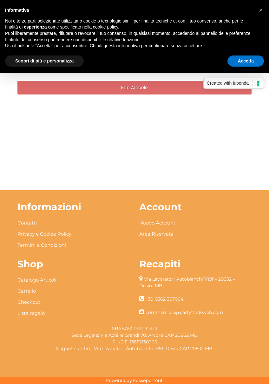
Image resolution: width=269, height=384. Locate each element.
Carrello (26, 291)
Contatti (27, 223)
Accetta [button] (246, 60)
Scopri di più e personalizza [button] (44, 60)
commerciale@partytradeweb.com (184, 312)
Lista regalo (31, 313)
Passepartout (148, 380)
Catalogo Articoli (36, 280)
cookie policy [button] (105, 26)
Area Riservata (156, 234)
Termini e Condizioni (41, 245)
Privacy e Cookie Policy (44, 234)
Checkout (28, 302)
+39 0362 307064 (164, 299)
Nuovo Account (157, 223)
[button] (134, 87)
